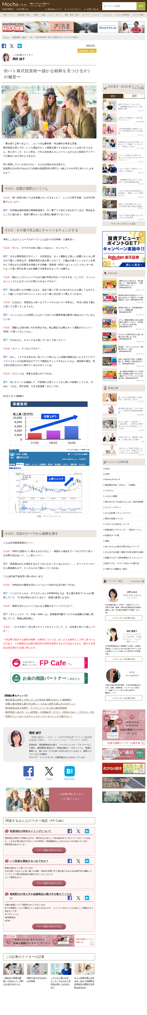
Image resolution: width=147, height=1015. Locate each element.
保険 (43, 15)
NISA (109, 446)
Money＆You (140, 278)
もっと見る (139, 88)
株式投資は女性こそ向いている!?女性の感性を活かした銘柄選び (38, 700)
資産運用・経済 (24, 15)
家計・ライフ (9, 15)
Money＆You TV (114, 456)
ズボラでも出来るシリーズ (119, 496)
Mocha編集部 (140, 119)
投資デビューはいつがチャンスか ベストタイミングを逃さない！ (39, 716)
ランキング (107, 15)
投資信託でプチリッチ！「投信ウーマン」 (126, 501)
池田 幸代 (141, 433)
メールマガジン (74, 9)
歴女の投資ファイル (116, 491)
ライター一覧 (138, 549)
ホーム (6, 37)
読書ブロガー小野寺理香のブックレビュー (126, 526)
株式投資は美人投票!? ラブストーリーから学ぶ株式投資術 (36, 708)
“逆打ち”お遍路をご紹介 (118, 536)
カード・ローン (55, 15)
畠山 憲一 (141, 109)
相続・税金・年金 (72, 15)
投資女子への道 (114, 506)
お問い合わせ (93, 9)
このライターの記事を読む (124, 585)
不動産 (35, 15)
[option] (26, 27)
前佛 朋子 (141, 388)
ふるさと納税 (113, 471)
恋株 (109, 511)
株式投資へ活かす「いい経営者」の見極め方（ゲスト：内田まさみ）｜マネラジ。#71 (49, 712)
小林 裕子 (141, 207)
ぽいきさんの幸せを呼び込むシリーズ (124, 516)
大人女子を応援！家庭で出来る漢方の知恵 (126, 521)
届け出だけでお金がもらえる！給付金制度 (126, 476)
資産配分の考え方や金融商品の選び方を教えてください (41, 896)
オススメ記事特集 (122, 15)
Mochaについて (55, 9)
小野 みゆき (123, 562)
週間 (134, 96)
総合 (113, 96)
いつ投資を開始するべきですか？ (29, 861)
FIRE (109, 451)
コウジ (123, 641)
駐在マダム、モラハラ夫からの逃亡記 (124, 531)
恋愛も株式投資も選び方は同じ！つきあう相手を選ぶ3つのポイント (40, 704)
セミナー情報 (138, 15)
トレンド (96, 15)
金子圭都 (141, 410)
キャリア (85, 15)
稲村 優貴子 (140, 398)
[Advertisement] (123, 62)
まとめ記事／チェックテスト (120, 486)
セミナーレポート (115, 481)
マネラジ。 (112, 466)
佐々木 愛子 (140, 142)
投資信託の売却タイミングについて (30, 831)
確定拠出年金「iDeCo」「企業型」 (122, 461)
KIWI (142, 421)
